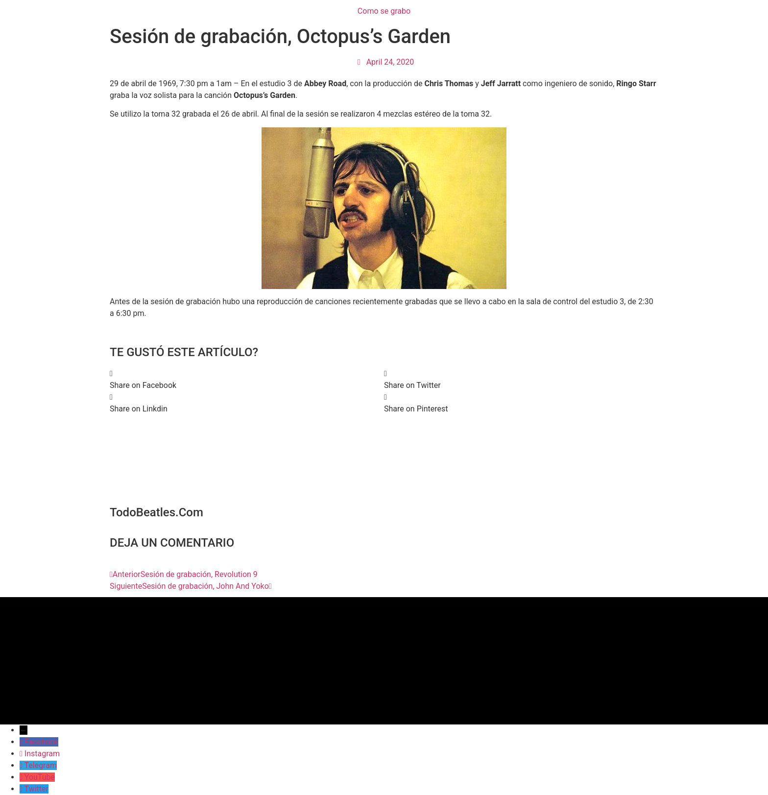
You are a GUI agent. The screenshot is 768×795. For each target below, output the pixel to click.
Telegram (40, 765)
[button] (247, 379)
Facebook (41, 742)
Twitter (36, 789)
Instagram (42, 753)
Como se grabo (384, 11)
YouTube (39, 777)
